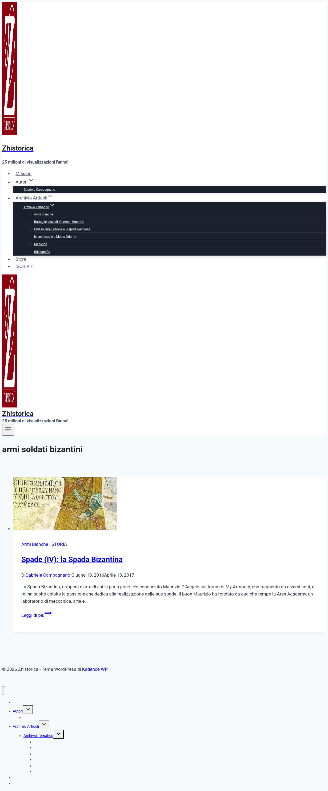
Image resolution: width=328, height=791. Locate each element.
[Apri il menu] (8, 430)
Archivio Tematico (38, 736)
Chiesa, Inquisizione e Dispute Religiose (62, 229)
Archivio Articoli (26, 726)
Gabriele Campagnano (39, 189)
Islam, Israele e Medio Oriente (55, 237)
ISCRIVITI (24, 266)
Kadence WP (95, 669)
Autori (18, 711)
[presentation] (169, 504)
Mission (23, 173)
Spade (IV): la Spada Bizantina (72, 559)
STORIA (59, 544)
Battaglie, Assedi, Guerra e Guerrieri (59, 222)
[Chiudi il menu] (3, 690)
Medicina (40, 244)
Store (20, 259)
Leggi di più (36, 615)
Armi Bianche (43, 214)
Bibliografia (42, 252)
